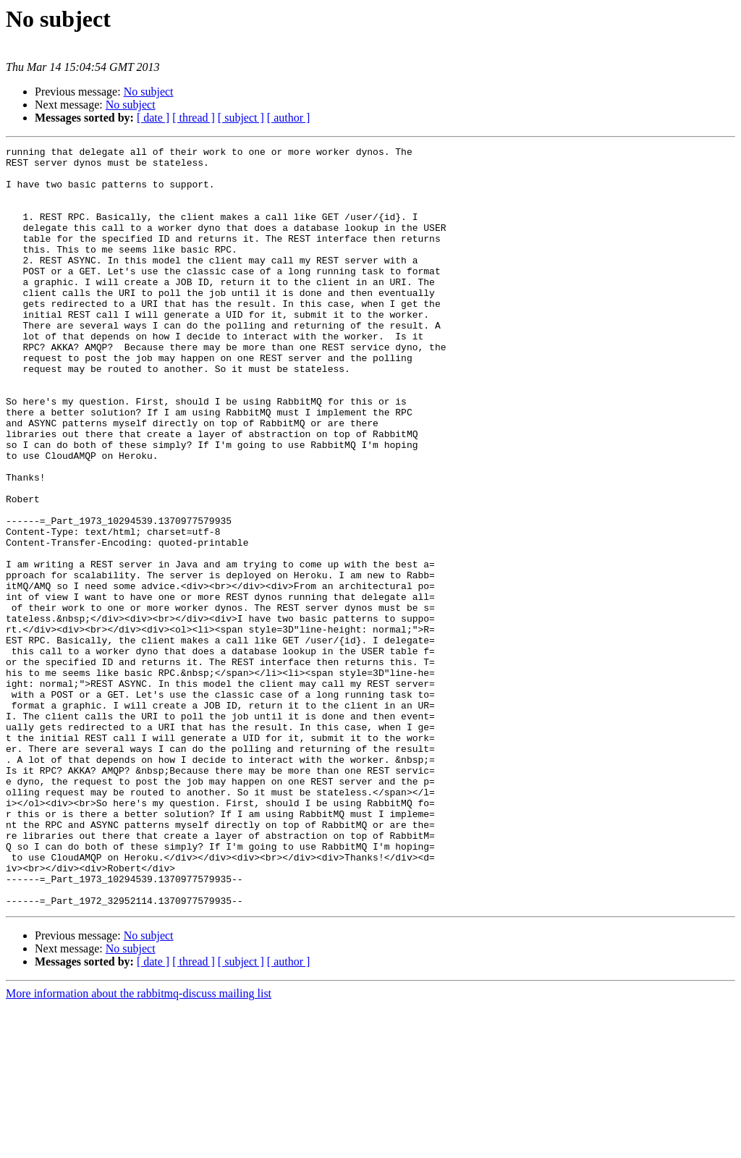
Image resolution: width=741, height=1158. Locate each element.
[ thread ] (193, 117)
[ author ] (288, 117)
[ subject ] (241, 117)
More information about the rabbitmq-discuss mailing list (138, 1145)
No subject (149, 91)
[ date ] (153, 117)
